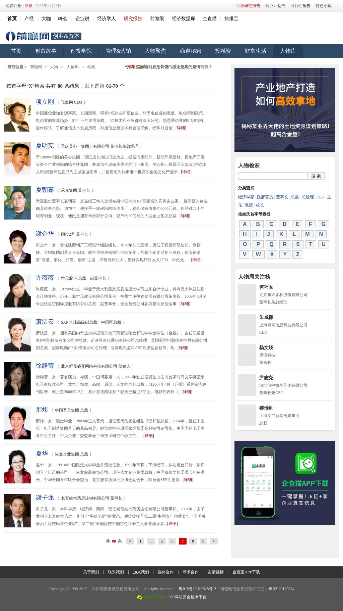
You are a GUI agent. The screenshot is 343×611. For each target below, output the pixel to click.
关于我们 (91, 572)
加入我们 (141, 572)
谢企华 (45, 233)
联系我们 (116, 572)
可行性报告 (300, 5)
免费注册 (14, 5)
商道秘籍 (190, 51)
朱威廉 (266, 317)
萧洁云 (45, 321)
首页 (16, 51)
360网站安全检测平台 (187, 597)
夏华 (42, 453)
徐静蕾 (45, 365)
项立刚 (45, 101)
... (151, 541)
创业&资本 (66, 36)
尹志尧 (266, 377)
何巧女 (266, 287)
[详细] (181, 128)
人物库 (288, 51)
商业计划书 (275, 5)
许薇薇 (45, 277)
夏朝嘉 (45, 189)
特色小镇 (324, 5)
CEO (321, 197)
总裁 (295, 197)
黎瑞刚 (266, 408)
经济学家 (246, 197)
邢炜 (42, 409)
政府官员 (265, 197)
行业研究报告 (248, 5)
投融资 (223, 51)
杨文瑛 (266, 347)
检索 (91, 66)
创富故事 (46, 51)
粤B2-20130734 (281, 588)
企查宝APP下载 (246, 572)
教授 (249, 205)
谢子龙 (45, 497)
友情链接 (216, 572)
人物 (54, 66)
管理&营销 (118, 51)
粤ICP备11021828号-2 (197, 588)
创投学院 (81, 51)
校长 (260, 205)
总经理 (308, 197)
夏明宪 (45, 145)
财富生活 (255, 51)
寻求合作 (191, 572)
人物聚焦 (155, 51)
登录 (28, 5)
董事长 (282, 197)
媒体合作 (166, 572)
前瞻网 (27, 36)
